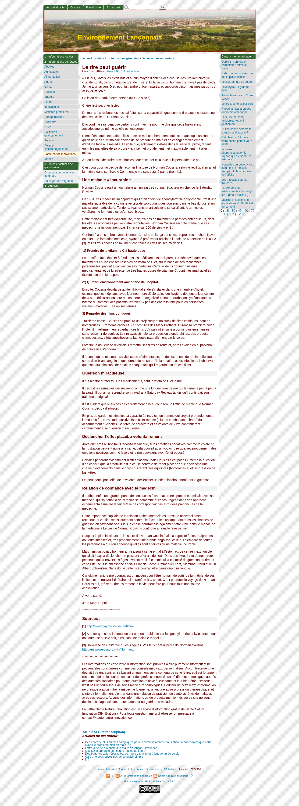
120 (239, 214)
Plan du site (93, 7)
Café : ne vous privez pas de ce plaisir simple (114, 756)
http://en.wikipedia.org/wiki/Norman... (108, 649)
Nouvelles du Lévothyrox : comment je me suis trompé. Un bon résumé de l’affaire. (237, 169)
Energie (49, 96)
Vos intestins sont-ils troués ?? (234, 181)
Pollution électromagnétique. (56, 147)
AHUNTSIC (169, 781)
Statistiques (171, 768)
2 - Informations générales (122, 58)
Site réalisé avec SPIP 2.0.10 (141, 781)
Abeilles (49, 66)
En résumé (113, 7)
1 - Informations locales (59, 56)
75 (252, 210)
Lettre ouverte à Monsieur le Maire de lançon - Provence (121, 748)
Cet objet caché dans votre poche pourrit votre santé (236, 141)
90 (224, 214)
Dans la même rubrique (236, 56)
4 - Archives (51, 185)
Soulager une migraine (58, 181)
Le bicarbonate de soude (237, 81)
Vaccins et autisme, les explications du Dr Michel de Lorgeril (237, 203)
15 (227, 210)
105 (231, 214)
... (247, 214)
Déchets (49, 92)
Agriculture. (51, 71)
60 (246, 210)
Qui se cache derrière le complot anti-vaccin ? (236, 130)
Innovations (51, 106)
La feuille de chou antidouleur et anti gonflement (232, 120)
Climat (48, 86)
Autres (48, 81)
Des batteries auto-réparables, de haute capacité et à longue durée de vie (132, 753)
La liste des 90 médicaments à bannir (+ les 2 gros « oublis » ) (237, 192)
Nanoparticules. (54, 117)
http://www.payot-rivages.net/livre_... (112, 626)
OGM (47, 127)
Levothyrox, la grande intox (235, 88)
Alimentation (52, 76)
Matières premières (56, 112)
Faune (48, 102)
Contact (75, 7)
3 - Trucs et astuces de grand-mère (58, 165)
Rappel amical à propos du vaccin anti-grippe (236, 110)
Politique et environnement (53, 133)
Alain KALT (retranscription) (123, 71)
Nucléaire (50, 122)
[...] (87, 759)
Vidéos (48, 159)
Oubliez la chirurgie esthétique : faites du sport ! (115, 750)
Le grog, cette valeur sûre (237, 103)
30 (233, 210)
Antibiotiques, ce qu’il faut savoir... (237, 97)
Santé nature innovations (158, 58)
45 (240, 210)
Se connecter (154, 768)
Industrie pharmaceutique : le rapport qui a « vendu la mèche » (236, 154)
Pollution (49, 140)
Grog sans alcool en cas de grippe (59, 174)
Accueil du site (92, 58)
